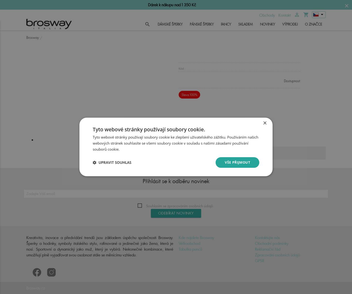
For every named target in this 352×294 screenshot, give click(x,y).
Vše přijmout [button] (237, 162)
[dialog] (176, 147)
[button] (112, 162)
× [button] (265, 123)
